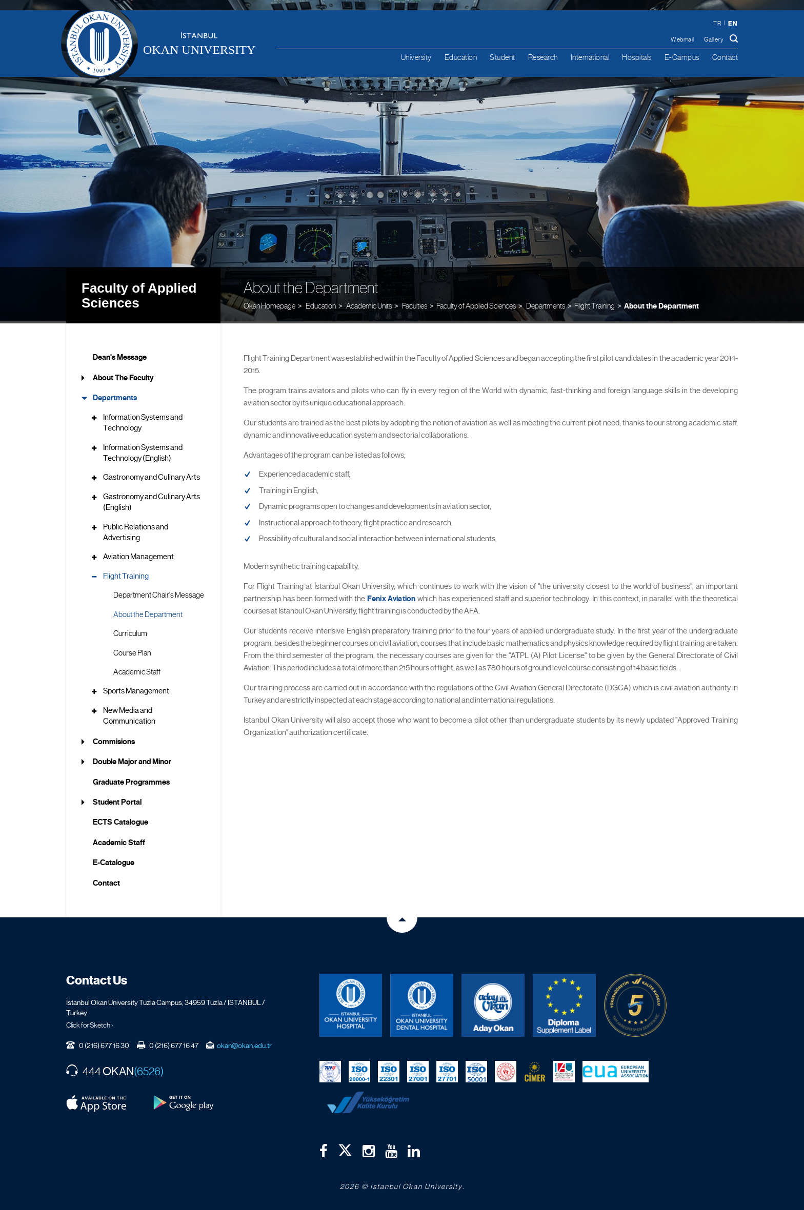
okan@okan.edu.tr (244, 1043)
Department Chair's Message (158, 593)
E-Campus (682, 57)
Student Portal (117, 800)
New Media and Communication (129, 714)
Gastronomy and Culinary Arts (151, 475)
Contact (725, 57)
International (590, 57)
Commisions (114, 739)
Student (502, 57)
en (732, 23)
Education (461, 57)
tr (717, 23)
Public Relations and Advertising (135, 530)
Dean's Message (120, 355)
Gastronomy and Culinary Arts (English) (151, 500)
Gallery (714, 39)
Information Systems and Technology (143, 420)
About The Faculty (123, 375)
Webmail (682, 39)
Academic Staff (136, 669)
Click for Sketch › (89, 1023)
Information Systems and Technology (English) (143, 450)
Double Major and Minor (132, 759)
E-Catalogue (113, 860)
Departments (115, 395)
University (416, 57)
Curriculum (130, 631)
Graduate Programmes (131, 779)
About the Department (661, 303)
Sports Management (136, 688)
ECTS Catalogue (120, 820)
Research (543, 57)
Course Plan (132, 650)
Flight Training (594, 303)
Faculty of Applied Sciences (139, 293)
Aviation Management (138, 554)
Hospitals (637, 57)
